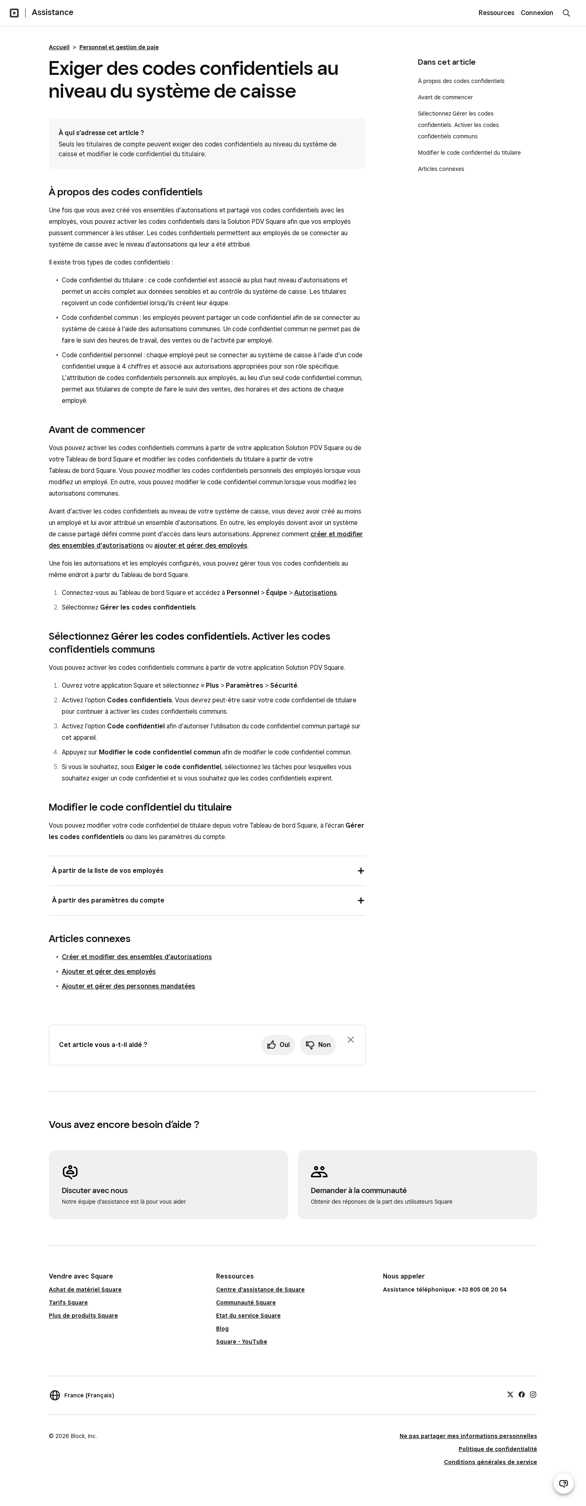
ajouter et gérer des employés (200, 545)
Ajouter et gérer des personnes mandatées (128, 986)
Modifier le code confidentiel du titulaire (469, 152)
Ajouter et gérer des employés (109, 971)
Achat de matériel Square (85, 1289)
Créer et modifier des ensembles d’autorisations (137, 957)
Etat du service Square (248, 1315)
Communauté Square (246, 1302)
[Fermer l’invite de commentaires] (351, 1040)
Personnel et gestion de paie (119, 47)
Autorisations (315, 593)
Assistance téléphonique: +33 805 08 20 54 (445, 1289)
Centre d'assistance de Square (260, 1289)
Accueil (59, 47)
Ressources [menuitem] (496, 13)
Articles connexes (441, 169)
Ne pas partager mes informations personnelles (468, 1436)
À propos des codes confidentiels (461, 81)
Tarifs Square (68, 1302)
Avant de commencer (446, 97)
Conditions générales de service (490, 1462)
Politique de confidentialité (498, 1449)
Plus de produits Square (83, 1315)
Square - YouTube (241, 1341)
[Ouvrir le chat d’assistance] (563, 1483)
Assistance (52, 12)
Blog (222, 1328)
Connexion (537, 13)
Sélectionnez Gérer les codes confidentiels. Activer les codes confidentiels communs (458, 125)
